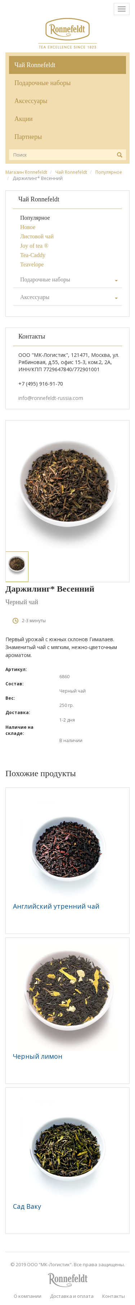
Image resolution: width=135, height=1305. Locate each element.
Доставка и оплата (72, 1296)
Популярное (108, 172)
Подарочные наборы (42, 83)
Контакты (113, 1296)
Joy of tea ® (34, 246)
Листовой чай (37, 236)
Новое (27, 227)
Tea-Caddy (32, 255)
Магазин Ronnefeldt (26, 172)
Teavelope (32, 264)
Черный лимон (37, 1056)
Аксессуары (31, 100)
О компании (27, 1296)
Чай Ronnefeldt (34, 65)
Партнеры (28, 136)
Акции (23, 118)
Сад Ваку (27, 1206)
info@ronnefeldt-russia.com (50, 398)
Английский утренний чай (56, 906)
